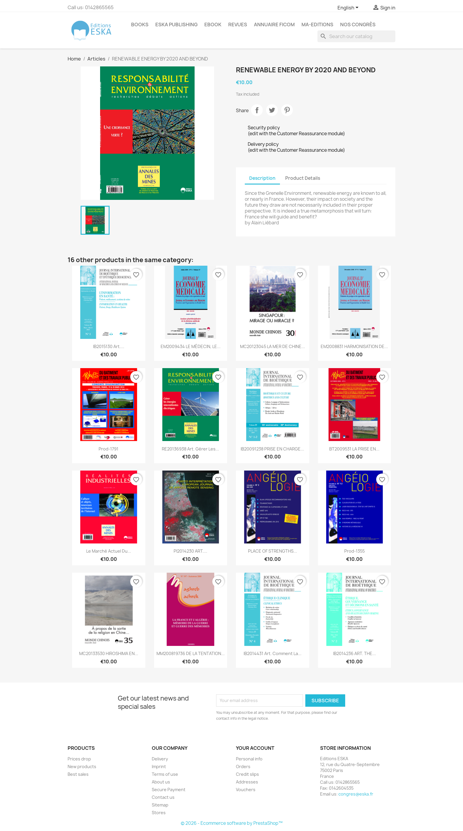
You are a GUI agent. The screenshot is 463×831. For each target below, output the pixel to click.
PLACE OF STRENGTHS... (272, 551)
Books (140, 24)
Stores (159, 812)
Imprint (159, 766)
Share (257, 110)
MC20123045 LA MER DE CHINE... (272, 346)
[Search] (356, 36)
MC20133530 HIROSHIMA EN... (108, 653)
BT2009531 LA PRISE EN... (354, 449)
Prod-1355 (354, 551)
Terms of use (165, 774)
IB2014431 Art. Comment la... (272, 653)
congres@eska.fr (355, 794)
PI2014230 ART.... (190, 551)
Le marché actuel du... (108, 551)
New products (82, 766)
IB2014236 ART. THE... (354, 653)
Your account (255, 748)
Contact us (163, 797)
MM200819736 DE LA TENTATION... (190, 653)
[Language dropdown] (349, 8)
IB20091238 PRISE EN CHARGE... (272, 449)
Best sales (78, 774)
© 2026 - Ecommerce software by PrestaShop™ (232, 823)
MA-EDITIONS (317, 24)
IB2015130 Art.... (108, 346)
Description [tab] (262, 178)
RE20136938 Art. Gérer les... (190, 449)
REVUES (237, 24)
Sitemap (160, 805)
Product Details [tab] (302, 178)
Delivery (160, 759)
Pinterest (287, 110)
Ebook (212, 24)
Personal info (249, 759)
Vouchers (245, 789)
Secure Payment (168, 789)
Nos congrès (358, 24)
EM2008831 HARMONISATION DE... (354, 346)
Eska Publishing (176, 24)
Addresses (247, 782)
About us (161, 782)
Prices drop (79, 759)
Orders (243, 766)
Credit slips (247, 774)
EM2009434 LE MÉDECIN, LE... (191, 346)
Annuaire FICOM (274, 24)
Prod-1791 (108, 449)
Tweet (272, 110)
